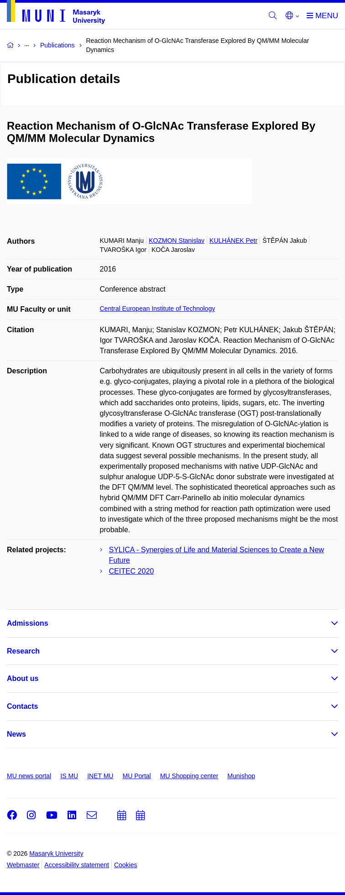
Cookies (125, 865)
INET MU (100, 776)
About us (22, 678)
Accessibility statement (76, 865)
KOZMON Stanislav (176, 240)
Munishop (241, 776)
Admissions (27, 623)
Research (23, 651)
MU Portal (136, 776)
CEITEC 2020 (131, 571)
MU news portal (29, 776)
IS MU (69, 776)
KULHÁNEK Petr (233, 240)
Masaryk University (56, 853)
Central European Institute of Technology (157, 308)
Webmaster (23, 865)
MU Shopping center (189, 776)
